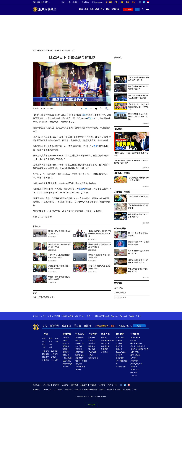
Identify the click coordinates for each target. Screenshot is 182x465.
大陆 (44, 347)
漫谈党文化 (134, 369)
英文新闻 (109, 2)
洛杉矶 (57, 316)
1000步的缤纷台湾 (122, 362)
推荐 (97, 9)
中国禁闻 (66, 343)
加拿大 (50, 316)
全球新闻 (58, 50)
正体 (83, 2)
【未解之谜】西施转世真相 (138, 196)
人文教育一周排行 (122, 192)
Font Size (101, 108)
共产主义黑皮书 (120, 293)
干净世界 (68, 389)
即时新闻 (45, 354)
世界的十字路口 (81, 361)
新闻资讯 (54, 325)
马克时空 (78, 364)
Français (114, 316)
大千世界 (119, 355)
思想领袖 (78, 349)
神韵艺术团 (47, 389)
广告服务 (93, 385)
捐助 (121, 2)
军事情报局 (79, 355)
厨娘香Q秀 (120, 358)
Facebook (140, 2)
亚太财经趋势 (67, 364)
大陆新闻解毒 (80, 367)
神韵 (62, 2)
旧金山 (82, 316)
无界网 (117, 389)
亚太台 (89, 316)
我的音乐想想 (121, 367)
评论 (44, 344)
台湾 (50, 341)
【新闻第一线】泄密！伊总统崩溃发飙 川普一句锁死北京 (138, 106)
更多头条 (146, 123)
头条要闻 (45, 351)
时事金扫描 (79, 343)
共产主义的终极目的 (137, 346)
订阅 (139, 326)
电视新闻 (49, 50)
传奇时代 (133, 340)
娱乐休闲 (120, 334)
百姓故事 (133, 367)
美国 (44, 341)
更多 (135, 389)
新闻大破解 (79, 352)
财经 (50, 344)
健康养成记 (105, 346)
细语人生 (78, 369)
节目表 (77, 325)
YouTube (148, 2)
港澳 (50, 338)
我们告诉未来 (135, 337)
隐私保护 (65, 385)
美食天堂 (119, 346)
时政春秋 (78, 346)
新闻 (81, 9)
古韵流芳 (91, 343)
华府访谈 (66, 355)
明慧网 (101, 389)
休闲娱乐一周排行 (122, 173)
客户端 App (112, 385)
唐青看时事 (79, 358)
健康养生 (105, 334)
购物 (133, 2)
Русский (123, 316)
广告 (116, 2)
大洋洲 (64, 316)
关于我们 (46, 385)
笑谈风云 (91, 340)
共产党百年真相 (120, 297)
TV (137, 9)
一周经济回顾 (67, 358)
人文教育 (92, 334)
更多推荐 (146, 167)
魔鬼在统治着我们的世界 (139, 349)
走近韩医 (104, 352)
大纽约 (43, 316)
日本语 (131, 316)
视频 (86, 9)
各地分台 (76, 2)
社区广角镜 (67, 361)
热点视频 (54, 351)
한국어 (138, 316)
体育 (57, 341)
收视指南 (56, 385)
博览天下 (45, 357)
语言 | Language (97, 2)
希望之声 (78, 389)
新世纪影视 (126, 389)
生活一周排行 (120, 228)
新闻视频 (67, 334)
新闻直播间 (128, 9)
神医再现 (104, 349)
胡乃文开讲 (105, 343)
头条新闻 (118, 57)
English (106, 316)
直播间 (87, 325)
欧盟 (84, 115)
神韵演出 (45, 360)
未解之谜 (91, 337)
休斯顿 (70, 316)
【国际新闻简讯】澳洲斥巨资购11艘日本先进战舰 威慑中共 (99, 233)
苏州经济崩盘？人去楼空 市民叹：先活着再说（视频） (137, 116)
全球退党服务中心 (90, 389)
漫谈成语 (91, 349)
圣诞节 (90, 118)
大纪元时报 (58, 389)
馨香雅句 (91, 346)
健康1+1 (104, 337)
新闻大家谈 (79, 337)
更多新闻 (146, 186)
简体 (87, 2)
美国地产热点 (93, 358)
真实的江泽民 (135, 355)
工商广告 (133, 375)
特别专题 (118, 283)
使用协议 (74, 385)
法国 (76, 316)
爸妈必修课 (92, 352)
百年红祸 (133, 358)
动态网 (109, 389)
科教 (50, 347)
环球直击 (66, 340)
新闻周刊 (66, 352)
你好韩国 (119, 343)
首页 (34, 50)
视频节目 (41, 50)
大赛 (68, 2)
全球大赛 (54, 360)
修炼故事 (133, 372)
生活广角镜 (120, 337)
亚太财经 (66, 367)
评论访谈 (115, 9)
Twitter (144, 2)
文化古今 (91, 355)
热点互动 (78, 340)
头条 (92, 9)
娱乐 (57, 338)
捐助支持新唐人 (101, 326)
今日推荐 (118, 129)
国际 (44, 338)
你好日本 (119, 340)
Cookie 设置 (91, 404)
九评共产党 (118, 288)
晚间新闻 (66, 346)
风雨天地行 (134, 361)
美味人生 (119, 349)
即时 (102, 9)
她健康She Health (107, 340)
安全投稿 (83, 385)
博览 (108, 9)
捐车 (127, 2)
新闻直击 (66, 349)
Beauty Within (121, 352)
